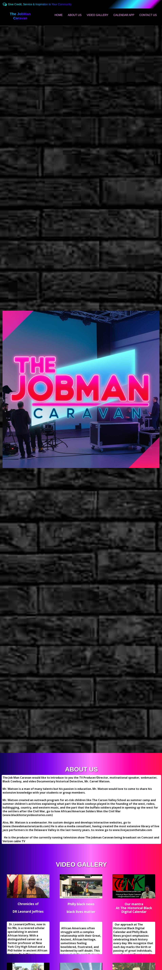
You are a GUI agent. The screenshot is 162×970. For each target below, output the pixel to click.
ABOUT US (75, 15)
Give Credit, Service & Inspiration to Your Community (40, 4)
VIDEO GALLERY (97, 15)
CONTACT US (148, 15)
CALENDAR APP (123, 15)
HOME (58, 15)
